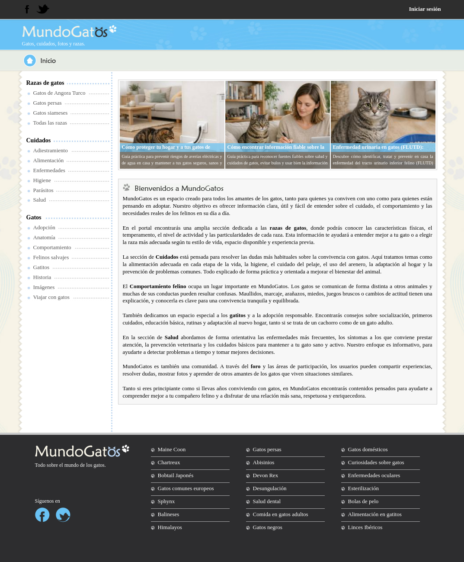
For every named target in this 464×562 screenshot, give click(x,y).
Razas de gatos (45, 83)
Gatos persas (47, 103)
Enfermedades (49, 170)
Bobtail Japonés (176, 475)
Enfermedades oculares (374, 475)
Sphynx (166, 501)
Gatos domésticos (368, 449)
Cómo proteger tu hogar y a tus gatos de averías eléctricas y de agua (166, 150)
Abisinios (264, 462)
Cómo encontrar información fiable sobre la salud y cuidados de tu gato (276, 150)
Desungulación (270, 488)
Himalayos (170, 527)
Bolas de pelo (363, 501)
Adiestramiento (50, 150)
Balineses (168, 514)
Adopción (44, 227)
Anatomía (44, 237)
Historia (42, 277)
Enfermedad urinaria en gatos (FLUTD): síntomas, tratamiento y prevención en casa (380, 150)
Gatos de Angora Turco (59, 93)
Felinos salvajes (51, 257)
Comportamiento (52, 247)
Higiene (42, 180)
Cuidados (38, 140)
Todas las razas (50, 122)
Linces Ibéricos (365, 527)
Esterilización (363, 488)
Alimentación (48, 160)
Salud (39, 199)
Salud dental (267, 501)
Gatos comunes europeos (186, 488)
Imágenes (44, 287)
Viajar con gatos (51, 297)
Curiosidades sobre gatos (376, 462)
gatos (98, 465)
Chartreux (169, 462)
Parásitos (43, 190)
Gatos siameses (50, 112)
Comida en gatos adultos (280, 514)
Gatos (34, 217)
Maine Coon (172, 449)
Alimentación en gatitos (375, 514)
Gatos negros (267, 527)
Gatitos (41, 267)
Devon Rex (265, 475)
